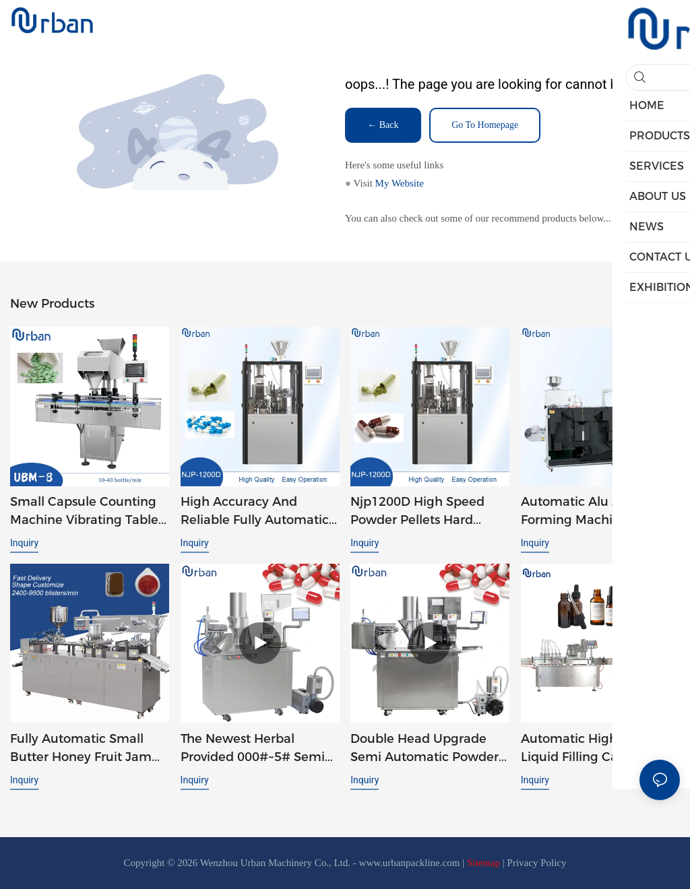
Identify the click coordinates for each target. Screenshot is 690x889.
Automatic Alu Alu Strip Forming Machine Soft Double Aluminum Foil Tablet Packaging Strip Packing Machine (592, 511)
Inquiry (24, 542)
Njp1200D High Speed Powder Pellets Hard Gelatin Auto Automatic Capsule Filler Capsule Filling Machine (421, 511)
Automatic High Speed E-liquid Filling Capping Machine (598, 748)
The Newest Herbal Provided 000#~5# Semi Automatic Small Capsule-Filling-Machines (260, 748)
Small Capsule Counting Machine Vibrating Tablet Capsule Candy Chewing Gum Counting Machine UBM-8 (86, 511)
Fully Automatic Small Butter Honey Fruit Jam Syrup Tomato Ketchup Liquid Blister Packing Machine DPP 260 (81, 748)
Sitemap (483, 862)
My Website (399, 183)
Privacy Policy (537, 862)
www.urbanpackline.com (409, 862)
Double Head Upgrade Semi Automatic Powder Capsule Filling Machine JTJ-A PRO (424, 748)
